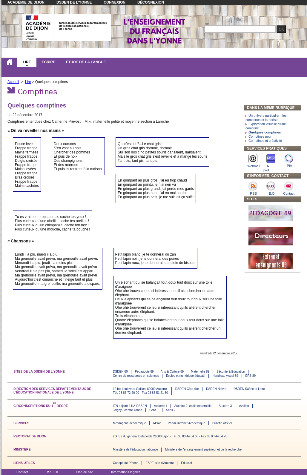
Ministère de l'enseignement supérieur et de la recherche (203, 449)
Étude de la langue (86, 62)
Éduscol (186, 463)
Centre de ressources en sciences (136, 375)
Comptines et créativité (265, 140)
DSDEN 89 (120, 371)
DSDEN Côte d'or (187, 389)
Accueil (13, 82)
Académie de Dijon (25, 2)
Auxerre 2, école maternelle (193, 406)
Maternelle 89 (200, 371)
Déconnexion (150, 2)
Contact (22, 472)
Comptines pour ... (261, 136)
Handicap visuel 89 (225, 375)
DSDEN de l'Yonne (74, 2)
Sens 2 (171, 410)
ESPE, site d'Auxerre (159, 463)
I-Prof (157, 423)
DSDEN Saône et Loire (249, 389)
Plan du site (84, 472)
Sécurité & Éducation (231, 371)
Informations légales (126, 472)
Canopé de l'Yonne (125, 463)
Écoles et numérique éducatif (185, 375)
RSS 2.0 (52, 472)
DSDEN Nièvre (216, 389)
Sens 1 (154, 410)
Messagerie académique (129, 423)
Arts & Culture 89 (172, 371)
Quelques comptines (264, 132)
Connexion (114, 2)
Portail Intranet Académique (186, 423)
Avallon (244, 406)
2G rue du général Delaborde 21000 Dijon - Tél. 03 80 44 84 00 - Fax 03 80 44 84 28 (170, 436)
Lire (27, 62)
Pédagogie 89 (144, 371)
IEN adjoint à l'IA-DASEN (130, 406)
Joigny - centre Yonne (127, 410)
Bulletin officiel (222, 423)
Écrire (48, 62)
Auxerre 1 (160, 406)
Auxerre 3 (225, 406)
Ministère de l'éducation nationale (135, 449)
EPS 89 (250, 375)
